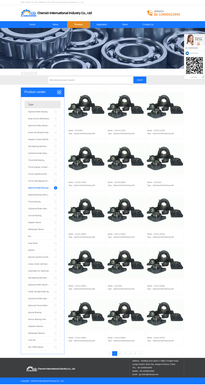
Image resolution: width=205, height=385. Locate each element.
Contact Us (148, 24)
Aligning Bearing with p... (38, 195)
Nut (29, 236)
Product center (35, 92)
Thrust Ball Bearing (36, 160)
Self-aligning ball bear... (38, 146)
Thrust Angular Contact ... (39, 167)
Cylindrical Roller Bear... (38, 153)
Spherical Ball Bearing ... (39, 188)
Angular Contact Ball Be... (39, 139)
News (125, 24)
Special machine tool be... (39, 257)
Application (102, 24)
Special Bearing (34, 312)
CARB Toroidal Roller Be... (39, 292)
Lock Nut (32, 340)
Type (30, 104)
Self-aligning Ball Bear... (38, 278)
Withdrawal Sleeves (36, 333)
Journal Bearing (34, 215)
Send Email (192, 53)
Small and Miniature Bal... (39, 132)
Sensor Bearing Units (37, 319)
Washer (31, 250)
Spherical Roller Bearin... (38, 125)
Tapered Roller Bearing (38, 112)
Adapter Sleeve (34, 222)
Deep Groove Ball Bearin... (39, 119)
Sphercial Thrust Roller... (38, 305)
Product (79, 24)
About (55, 24)
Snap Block (33, 243)
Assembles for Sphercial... (39, 271)
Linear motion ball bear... (38, 264)
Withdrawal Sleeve (36, 229)
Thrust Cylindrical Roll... (38, 174)
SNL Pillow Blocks (35, 347)
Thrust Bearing (34, 202)
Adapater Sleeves (35, 326)
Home (32, 24)
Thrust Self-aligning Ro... (38, 181)
